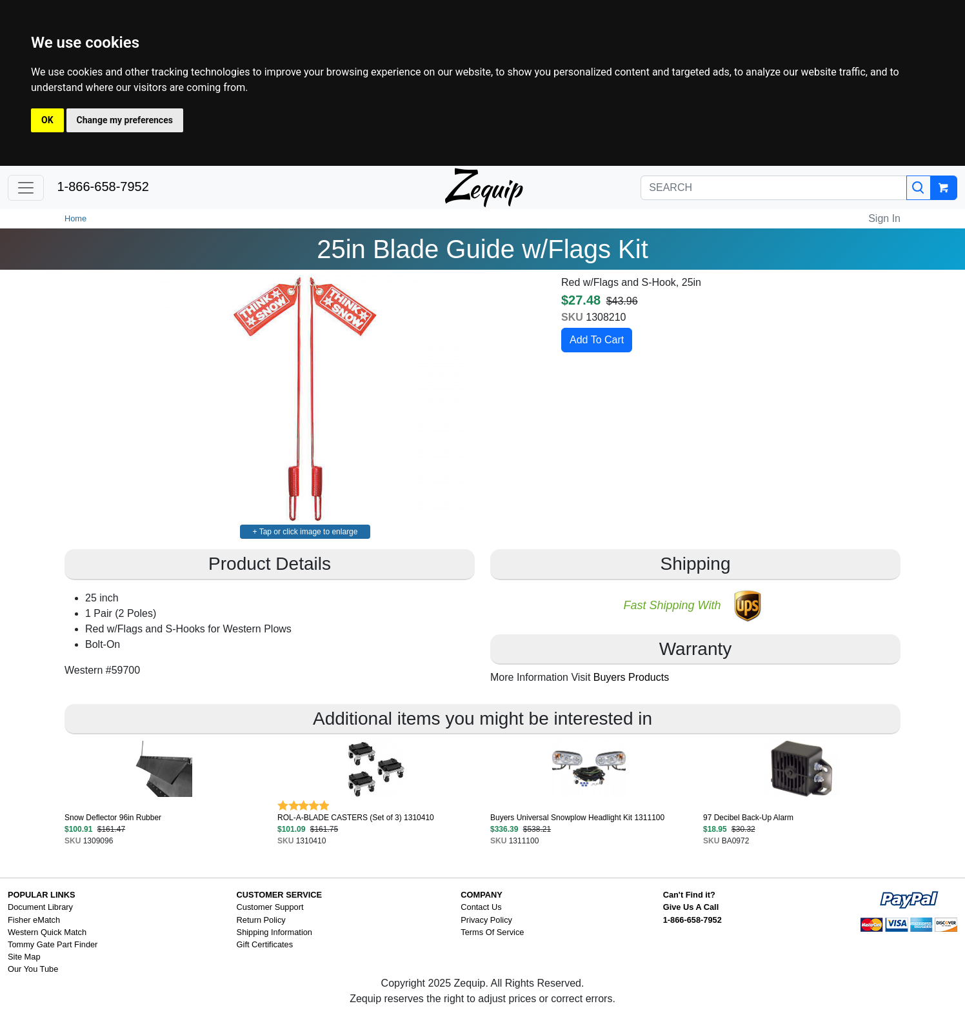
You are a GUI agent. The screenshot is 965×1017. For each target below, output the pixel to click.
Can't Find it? (689, 895)
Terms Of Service (492, 932)
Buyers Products (631, 677)
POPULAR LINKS (41, 895)
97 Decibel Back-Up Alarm (748, 817)
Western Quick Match (47, 932)
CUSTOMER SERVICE (280, 895)
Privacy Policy (486, 920)
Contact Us (481, 907)
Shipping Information (274, 932)
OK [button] (47, 120)
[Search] (918, 188)
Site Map (24, 957)
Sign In (884, 218)
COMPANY (481, 895)
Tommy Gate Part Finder (52, 944)
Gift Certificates (265, 944)
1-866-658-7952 (102, 186)
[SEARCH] (774, 188)
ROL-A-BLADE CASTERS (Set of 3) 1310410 (355, 817)
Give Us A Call (691, 907)
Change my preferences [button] (125, 120)
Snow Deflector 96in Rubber (113, 817)
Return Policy (261, 920)
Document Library (40, 907)
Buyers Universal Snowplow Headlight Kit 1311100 (577, 817)
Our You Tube (33, 969)
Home (75, 218)
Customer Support (270, 907)
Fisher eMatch (34, 920)
